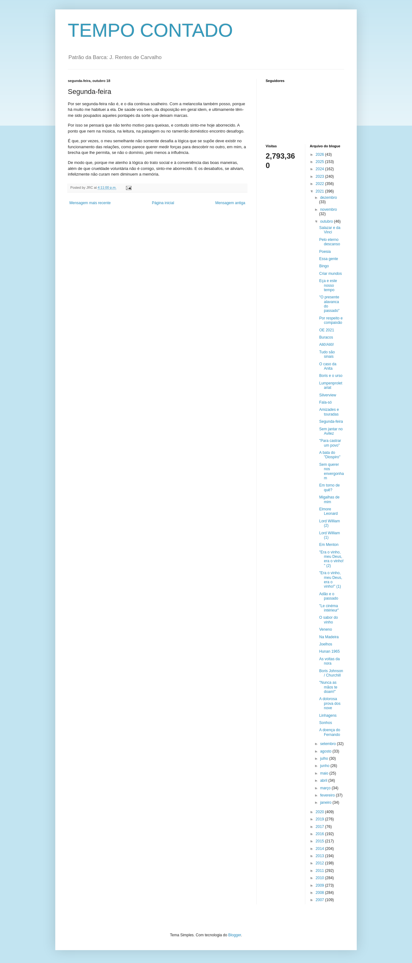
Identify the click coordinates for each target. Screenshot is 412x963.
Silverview (327, 395)
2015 (320, 841)
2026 (320, 154)
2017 (320, 826)
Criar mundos (330, 273)
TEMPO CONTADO (150, 30)
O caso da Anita (327, 366)
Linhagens (327, 715)
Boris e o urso (330, 375)
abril (324, 780)
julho (324, 758)
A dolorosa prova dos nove (329, 703)
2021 (320, 191)
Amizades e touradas (329, 411)
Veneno (325, 629)
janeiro (326, 802)
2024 (320, 169)
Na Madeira (329, 637)
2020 (320, 812)
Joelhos (325, 644)
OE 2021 (326, 330)
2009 (320, 885)
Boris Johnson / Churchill (331, 673)
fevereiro (328, 795)
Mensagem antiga (230, 203)
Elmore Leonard (328, 511)
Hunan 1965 (329, 651)
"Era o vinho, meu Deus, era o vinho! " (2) (331, 559)
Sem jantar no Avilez (331, 431)
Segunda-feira (331, 421)
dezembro (328, 197)
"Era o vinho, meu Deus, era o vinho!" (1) (330, 580)
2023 (320, 176)
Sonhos (325, 723)
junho (325, 766)
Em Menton (328, 544)
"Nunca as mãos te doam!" (328, 687)
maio (324, 773)
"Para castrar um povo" (330, 442)
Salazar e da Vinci (329, 230)
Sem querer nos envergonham (331, 471)
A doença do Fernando (329, 732)
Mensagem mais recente (90, 203)
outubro (327, 221)
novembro (328, 209)
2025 (320, 162)
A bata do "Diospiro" (329, 454)
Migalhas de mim (329, 499)
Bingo (324, 266)
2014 (320, 848)
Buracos (326, 337)
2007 (320, 900)
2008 (320, 892)
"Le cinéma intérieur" (329, 608)
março (326, 788)
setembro (328, 744)
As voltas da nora (329, 661)
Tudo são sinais (327, 354)
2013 (320, 856)
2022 (320, 184)
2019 (320, 819)
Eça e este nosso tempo (328, 285)
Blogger (234, 935)
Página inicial (163, 203)
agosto (326, 751)
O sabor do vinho (328, 619)
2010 (320, 878)
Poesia (325, 251)
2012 (320, 863)
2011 (320, 870)
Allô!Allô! (326, 344)
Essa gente (328, 259)
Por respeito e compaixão (331, 320)
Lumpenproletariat (330, 385)
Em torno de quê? (329, 487)
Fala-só (325, 402)
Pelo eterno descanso (329, 241)
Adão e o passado (328, 596)
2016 (320, 834)
